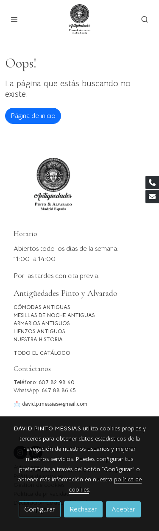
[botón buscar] (144, 19)
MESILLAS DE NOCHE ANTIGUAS (54, 315)
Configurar (39, 509)
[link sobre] (79, 189)
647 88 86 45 (59, 390)
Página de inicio (33, 116)
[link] (79, 19)
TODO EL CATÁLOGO (42, 353)
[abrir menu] (14, 19)
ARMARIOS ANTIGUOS (42, 323)
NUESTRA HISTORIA (38, 339)
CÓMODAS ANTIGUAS (42, 307)
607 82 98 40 (57, 382)
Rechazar (83, 509)
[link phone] (152, 182)
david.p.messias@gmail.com (54, 404)
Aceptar (123, 509)
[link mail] (152, 196)
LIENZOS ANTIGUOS (39, 331)
